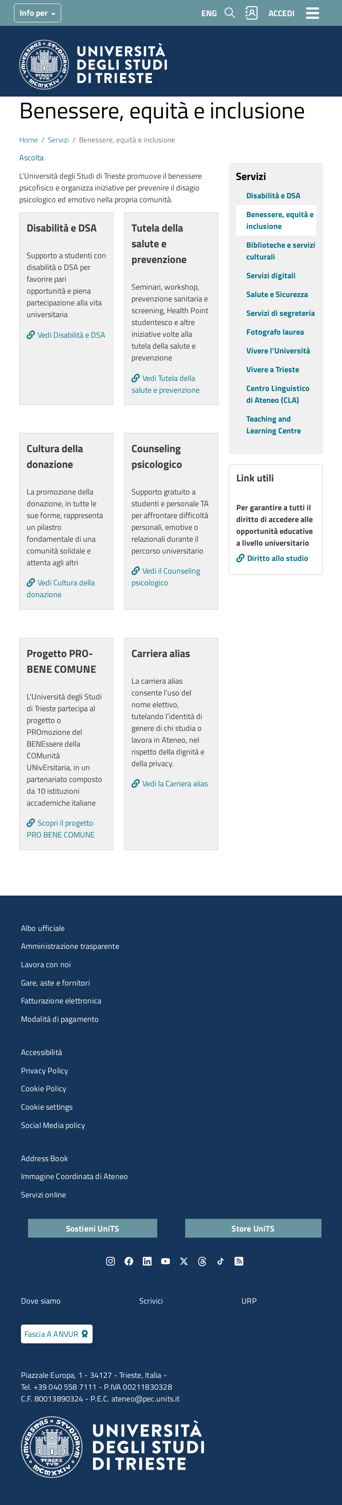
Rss (239, 1261)
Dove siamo (41, 1301)
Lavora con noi (46, 964)
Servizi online (43, 1195)
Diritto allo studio (277, 558)
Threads (202, 1261)
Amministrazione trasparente (70, 946)
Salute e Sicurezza (277, 294)
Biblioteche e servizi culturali (280, 251)
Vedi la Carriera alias (175, 783)
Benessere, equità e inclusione (280, 220)
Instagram (110, 1261)
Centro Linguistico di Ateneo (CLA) (278, 394)
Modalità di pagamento (60, 1019)
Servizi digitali (271, 275)
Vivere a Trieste (272, 369)
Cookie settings (47, 1107)
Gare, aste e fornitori (55, 983)
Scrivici (151, 1301)
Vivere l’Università (278, 350)
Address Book (44, 1158)
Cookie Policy (44, 1088)
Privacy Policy (45, 1070)
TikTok (220, 1261)
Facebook (129, 1261)
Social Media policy (53, 1125)
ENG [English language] (209, 13)
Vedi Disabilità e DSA (71, 335)
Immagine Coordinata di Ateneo (74, 1176)
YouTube (165, 1261)
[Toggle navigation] (312, 12)
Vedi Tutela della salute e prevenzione (165, 384)
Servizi (58, 139)
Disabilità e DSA (273, 195)
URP (249, 1301)
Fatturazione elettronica (61, 1001)
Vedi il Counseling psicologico (165, 576)
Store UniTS (252, 1228)
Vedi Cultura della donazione (61, 588)
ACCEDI (281, 13)
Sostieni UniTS (92, 1228)
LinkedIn (147, 1261)
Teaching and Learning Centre (273, 424)
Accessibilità (41, 1052)
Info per (34, 12)
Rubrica (251, 12)
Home (28, 139)
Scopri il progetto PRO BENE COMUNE (61, 829)
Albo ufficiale (43, 928)
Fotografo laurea (275, 332)
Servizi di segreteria (280, 313)
